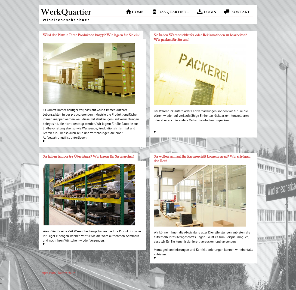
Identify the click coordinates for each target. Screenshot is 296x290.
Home (137, 12)
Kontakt (240, 12)
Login (210, 12)
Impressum (48, 273)
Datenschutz (66, 273)
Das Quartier (173, 12)
